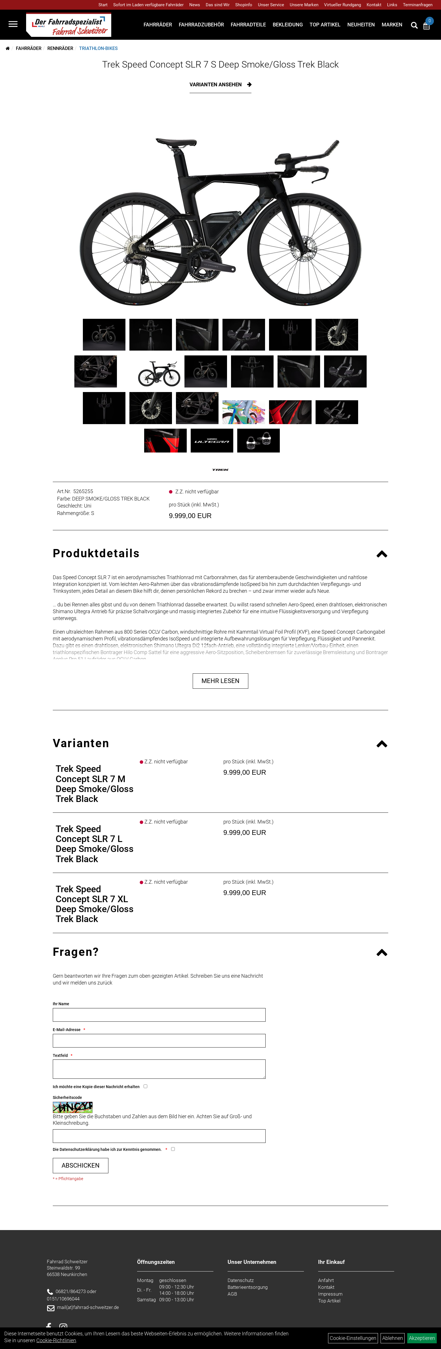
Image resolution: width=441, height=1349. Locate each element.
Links (392, 4)
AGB (232, 1294)
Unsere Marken (304, 4)
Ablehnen (392, 1338)
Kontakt (374, 4)
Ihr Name (61, 1004)
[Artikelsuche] (414, 26)
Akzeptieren (422, 1338)
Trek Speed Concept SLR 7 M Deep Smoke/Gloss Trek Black (95, 783)
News (194, 4)
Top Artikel (325, 25)
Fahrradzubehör (201, 25)
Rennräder (60, 48)
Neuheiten (361, 25)
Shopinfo (243, 4)
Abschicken (81, 1165)
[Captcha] (159, 1136)
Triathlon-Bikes (98, 48)
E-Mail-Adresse (67, 1029)
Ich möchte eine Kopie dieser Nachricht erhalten (96, 1086)
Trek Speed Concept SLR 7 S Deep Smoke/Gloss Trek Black (220, 64)
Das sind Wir (218, 4)
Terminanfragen (417, 4)
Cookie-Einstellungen (353, 1338)
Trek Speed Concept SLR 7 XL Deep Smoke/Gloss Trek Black (95, 904)
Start (103, 4)
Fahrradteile (248, 25)
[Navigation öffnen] (13, 24)
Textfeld (60, 1055)
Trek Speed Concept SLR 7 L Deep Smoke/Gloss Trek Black (95, 844)
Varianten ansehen (216, 84)
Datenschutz (241, 1280)
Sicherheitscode (67, 1097)
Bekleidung (288, 25)
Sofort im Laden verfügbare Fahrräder (148, 4)
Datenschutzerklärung (80, 1149)
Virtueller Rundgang (342, 4)
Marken (392, 25)
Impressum (330, 1294)
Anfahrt (326, 1280)
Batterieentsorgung (248, 1287)
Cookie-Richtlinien (56, 1340)
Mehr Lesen (220, 680)
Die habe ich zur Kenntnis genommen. (108, 1149)
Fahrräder (158, 25)
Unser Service (271, 4)
